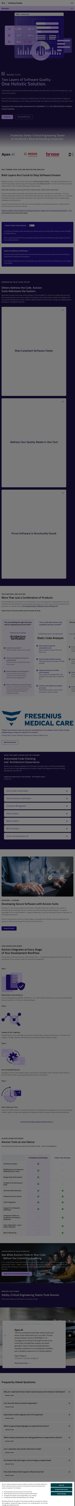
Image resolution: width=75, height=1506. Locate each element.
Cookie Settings (61, 1494)
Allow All (61, 1485)
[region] (37, 1494)
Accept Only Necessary (61, 1489)
